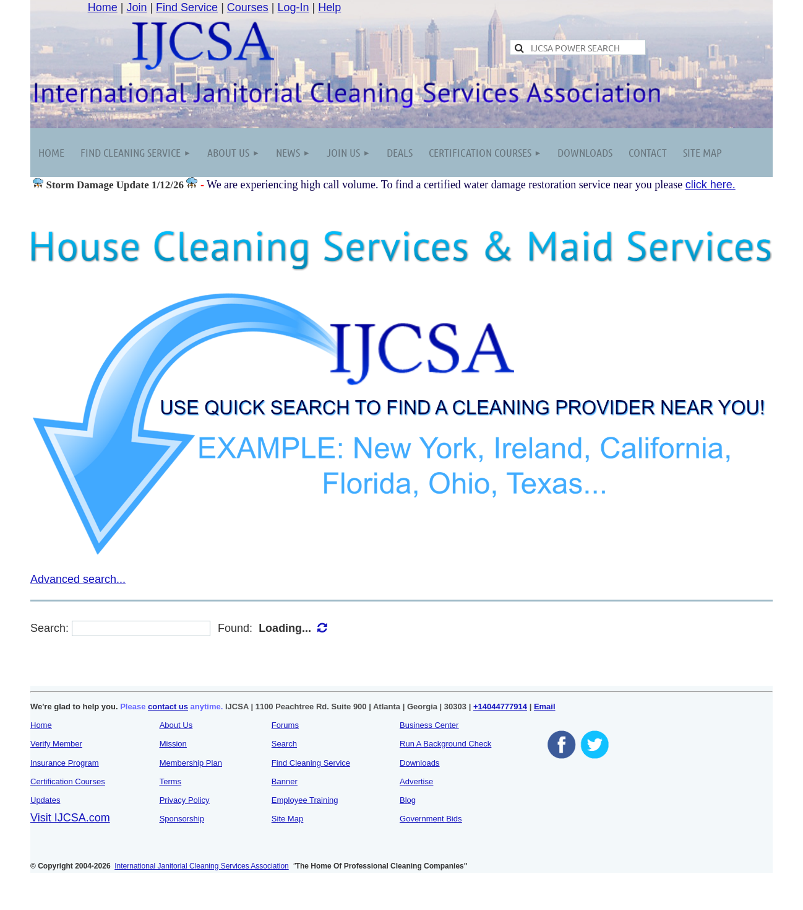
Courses (247, 7)
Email (545, 706)
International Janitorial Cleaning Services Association (201, 866)
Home (103, 7)
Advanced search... (78, 579)
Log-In (293, 7)
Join (136, 7)
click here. (710, 184)
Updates (45, 800)
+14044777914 (500, 706)
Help (329, 7)
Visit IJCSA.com (70, 818)
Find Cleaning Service (311, 763)
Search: (49, 628)
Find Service (187, 7)
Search (284, 743)
